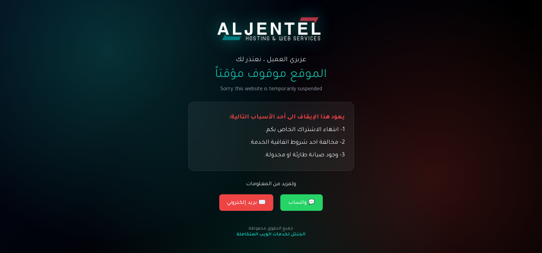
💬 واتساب (301, 203)
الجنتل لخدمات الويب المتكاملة (271, 234)
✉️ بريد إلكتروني (246, 203)
